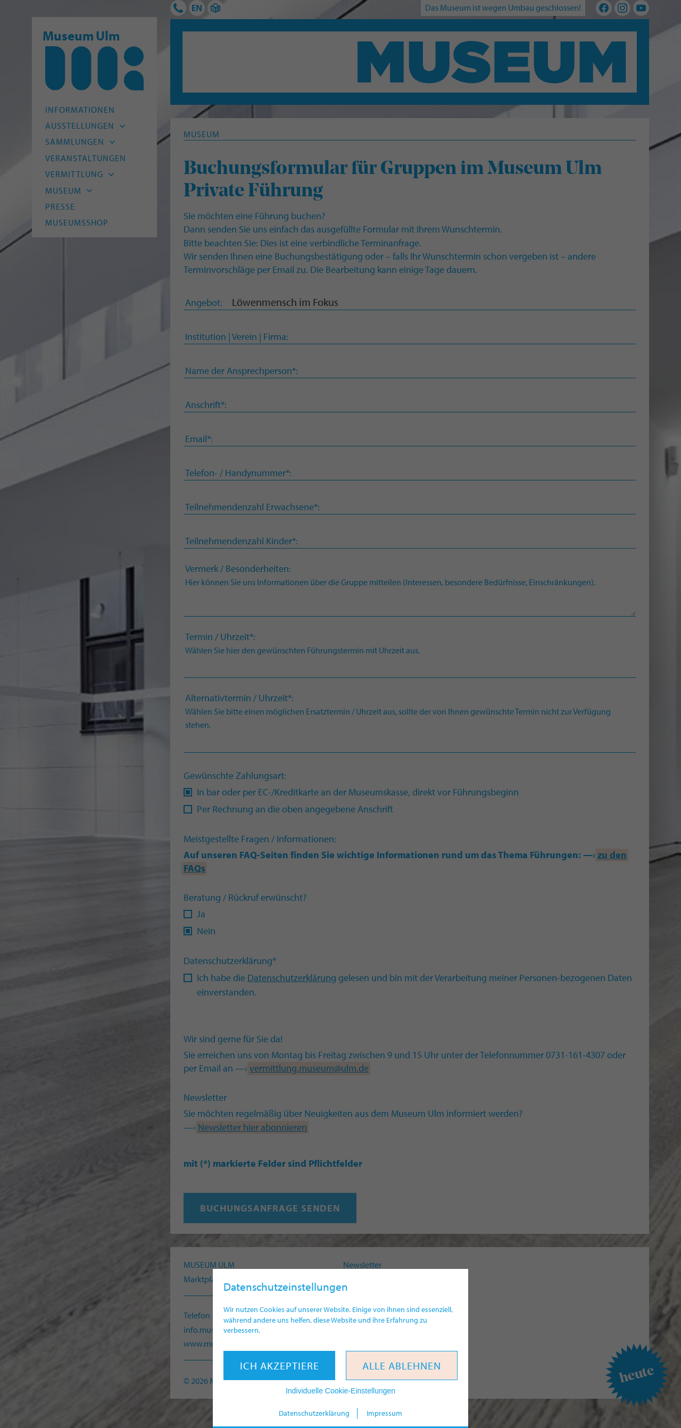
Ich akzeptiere (279, 1365)
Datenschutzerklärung (314, 1413)
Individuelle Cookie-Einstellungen (340, 1391)
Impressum (384, 1413)
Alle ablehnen (401, 1365)
